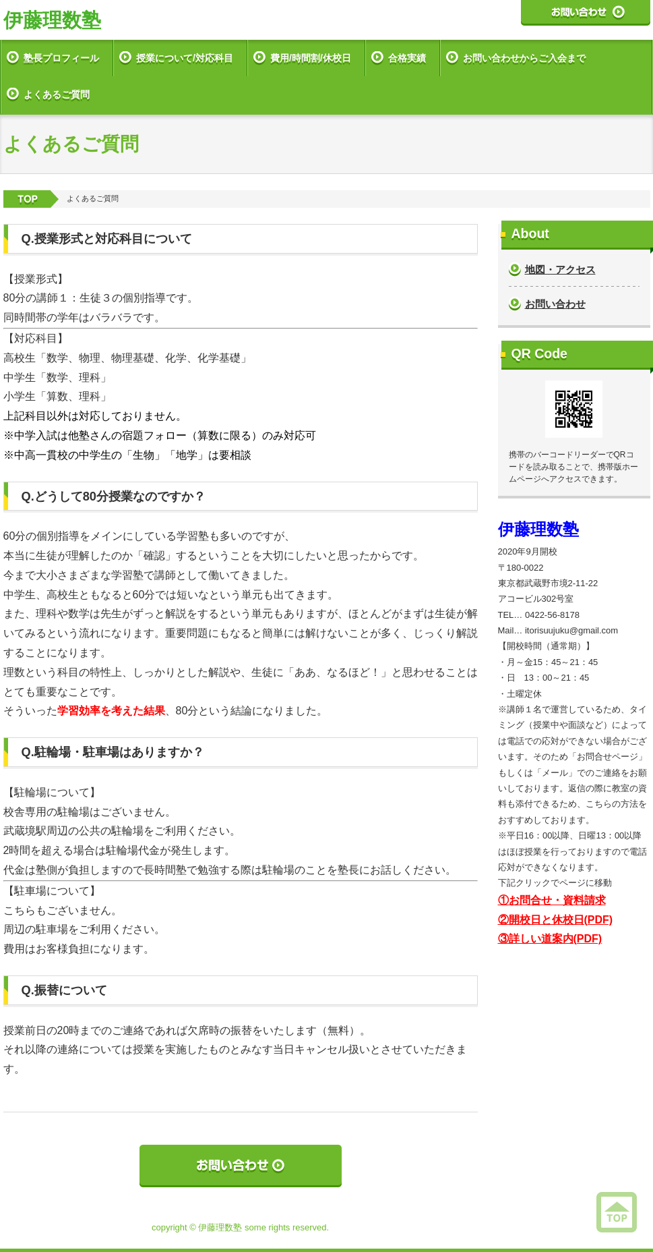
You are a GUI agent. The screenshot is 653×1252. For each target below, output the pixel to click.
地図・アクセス (560, 269)
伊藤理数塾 (52, 20)
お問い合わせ (555, 304)
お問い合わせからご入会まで (524, 58)
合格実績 (407, 58)
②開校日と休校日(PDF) (555, 920)
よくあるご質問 (57, 94)
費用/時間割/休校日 (310, 58)
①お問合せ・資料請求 (552, 900)
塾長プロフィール (61, 58)
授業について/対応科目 (184, 58)
